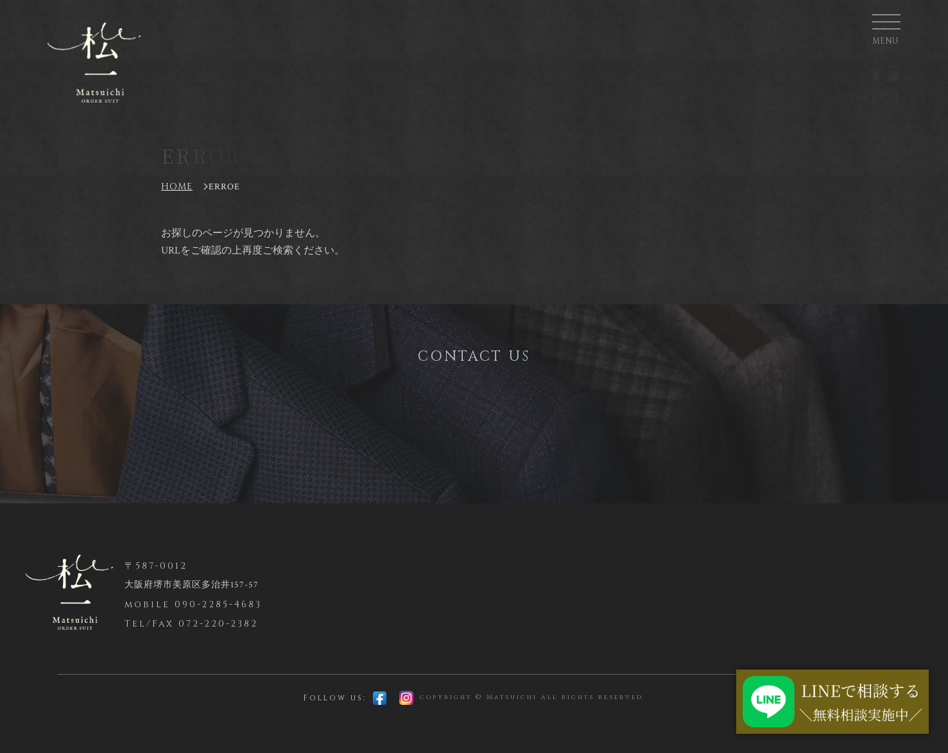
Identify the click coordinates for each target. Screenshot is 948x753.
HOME (177, 186)
